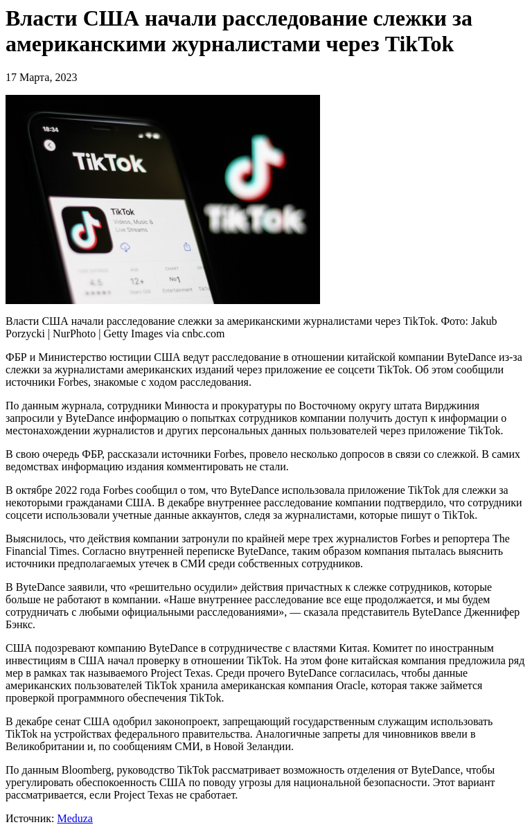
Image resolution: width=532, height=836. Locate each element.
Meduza (75, 818)
